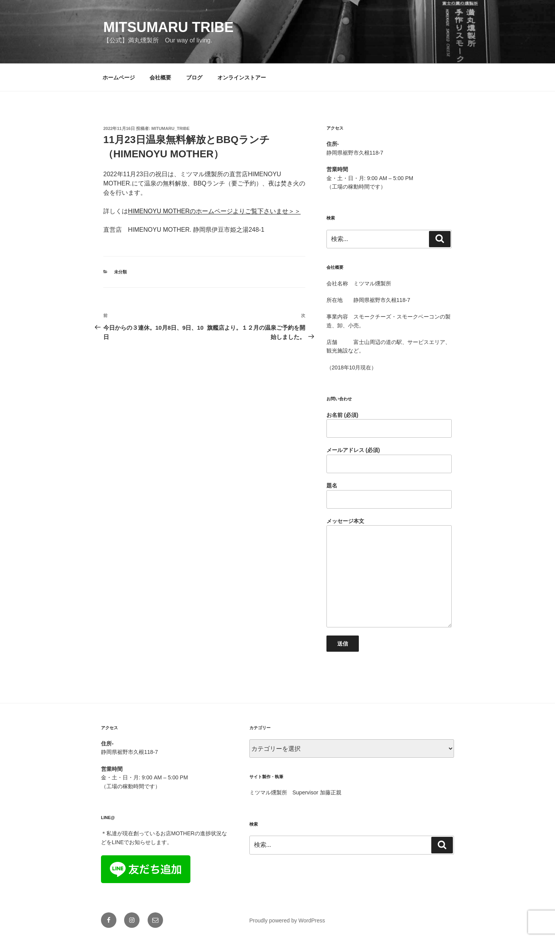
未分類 (120, 272)
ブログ (194, 77)
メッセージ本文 (389, 572)
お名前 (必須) (389, 425)
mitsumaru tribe (168, 27)
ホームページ (119, 77)
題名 (389, 495)
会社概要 (160, 77)
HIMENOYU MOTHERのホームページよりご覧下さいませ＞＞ (214, 211)
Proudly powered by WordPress (287, 920)
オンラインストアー (241, 77)
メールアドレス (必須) (389, 460)
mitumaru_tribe (170, 128)
